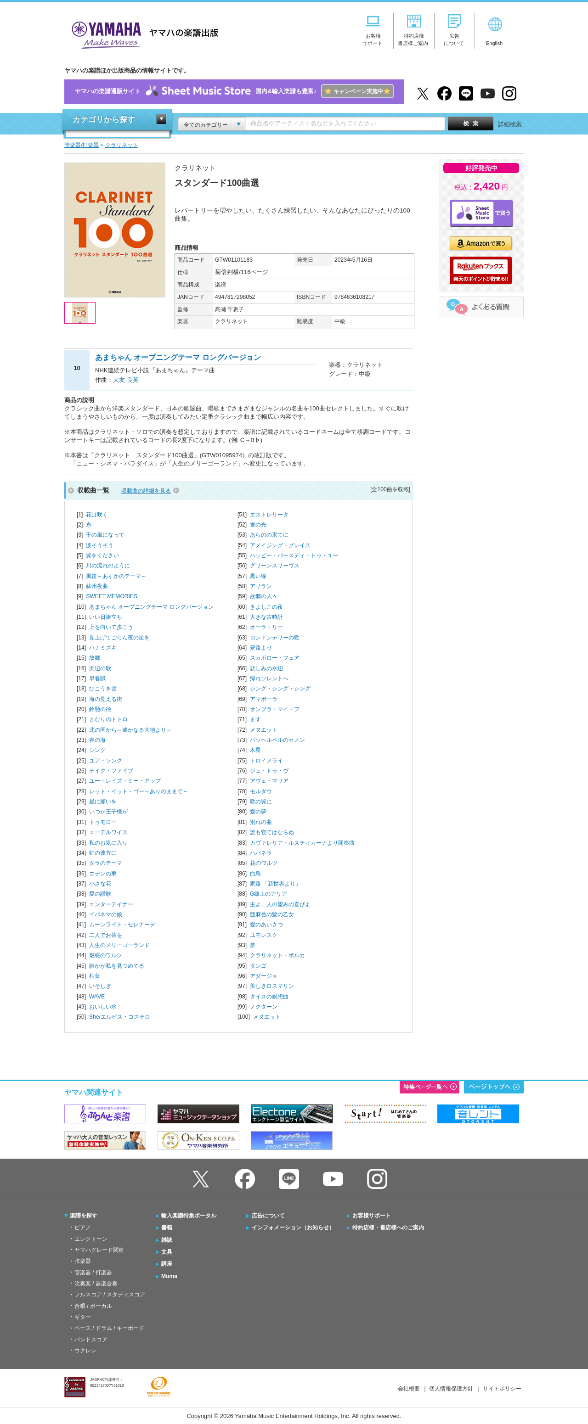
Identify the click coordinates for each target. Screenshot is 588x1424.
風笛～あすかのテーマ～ (116, 576)
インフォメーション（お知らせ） (293, 1227)
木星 (255, 750)
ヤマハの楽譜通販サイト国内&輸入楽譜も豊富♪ (234, 91)
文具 (166, 1252)
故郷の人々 (263, 596)
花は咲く (97, 514)
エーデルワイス (108, 832)
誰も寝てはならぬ (272, 832)
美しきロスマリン (272, 986)
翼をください (102, 555)
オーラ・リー (266, 627)
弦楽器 (82, 1261)
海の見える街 (105, 699)
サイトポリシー (502, 1388)
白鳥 (255, 873)
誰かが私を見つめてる (116, 966)
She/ (119, 1017)
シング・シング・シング (280, 688)
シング (97, 750)
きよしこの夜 (266, 607)
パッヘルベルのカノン (277, 740)
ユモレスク (263, 935)
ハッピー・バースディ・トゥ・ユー (294, 555)
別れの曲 (261, 822)
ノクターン (263, 1007)
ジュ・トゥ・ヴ (269, 771)
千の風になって (105, 535)
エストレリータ (269, 514)
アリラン (261, 586)
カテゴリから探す (104, 119)
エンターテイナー (111, 904)
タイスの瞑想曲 (269, 996)
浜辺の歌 (100, 668)
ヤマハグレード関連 (99, 1250)
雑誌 (166, 1240)
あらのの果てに (269, 535)
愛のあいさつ (266, 924)
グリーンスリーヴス (275, 565)
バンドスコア (90, 1339)
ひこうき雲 (103, 688)
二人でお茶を (105, 935)
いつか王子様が (108, 811)
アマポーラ (263, 699)
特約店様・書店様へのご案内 (388, 1227)
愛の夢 (258, 811)
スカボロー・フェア (275, 658)
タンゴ (258, 966)
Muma (169, 1276)
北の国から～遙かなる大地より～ (130, 730)
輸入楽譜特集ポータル (188, 1215)
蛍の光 (258, 524)
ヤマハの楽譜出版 (142, 33)
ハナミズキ (103, 648)
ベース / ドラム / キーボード (109, 1328)
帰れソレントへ (269, 678)
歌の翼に (261, 801)
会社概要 (409, 1388)
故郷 (94, 658)
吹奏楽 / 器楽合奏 (96, 1283)
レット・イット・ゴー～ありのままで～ (138, 791)
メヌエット (263, 730)
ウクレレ (85, 1350)
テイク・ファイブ (111, 771)
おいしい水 (103, 1007)
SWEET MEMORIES (111, 596)
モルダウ (261, 791)
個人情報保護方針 (451, 1388)
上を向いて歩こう (111, 627)
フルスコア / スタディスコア (109, 1294)
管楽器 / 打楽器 (93, 1272)
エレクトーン (90, 1239)
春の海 (97, 740)
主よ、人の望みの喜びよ (280, 904)
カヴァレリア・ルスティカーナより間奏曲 (302, 843)
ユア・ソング (105, 760)
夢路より (261, 648)
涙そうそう (99, 545)
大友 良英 (126, 379)
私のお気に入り (108, 843)
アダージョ (263, 976)
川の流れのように (108, 565)
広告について (268, 1215)
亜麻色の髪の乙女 (272, 914)
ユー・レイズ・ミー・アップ (125, 781)
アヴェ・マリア (269, 781)
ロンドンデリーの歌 (275, 637)
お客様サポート (371, 1215)
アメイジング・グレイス (280, 545)
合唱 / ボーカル (93, 1306)
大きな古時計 (266, 617)
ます (255, 719)
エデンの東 (103, 873)
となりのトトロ (108, 719)
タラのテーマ (105, 863)
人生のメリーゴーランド (119, 945)
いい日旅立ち (105, 617)
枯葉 (94, 976)
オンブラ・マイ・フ (275, 709)
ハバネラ (261, 853)
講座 (166, 1264)
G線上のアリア (268, 894)
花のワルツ (263, 863)
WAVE (97, 996)
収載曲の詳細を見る (146, 491)
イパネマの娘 (105, 914)
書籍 (166, 1227)
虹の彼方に (103, 853)
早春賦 (97, 678)
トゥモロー (103, 822)
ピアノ (82, 1227)
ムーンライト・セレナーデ (122, 924)
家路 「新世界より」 (275, 883)
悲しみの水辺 (266, 668)
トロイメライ (266, 760)
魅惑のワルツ (105, 955)
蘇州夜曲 (97, 586)
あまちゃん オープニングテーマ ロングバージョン (151, 607)
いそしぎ (100, 986)
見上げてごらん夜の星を (119, 637)
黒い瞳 (258, 576)
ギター (82, 1317)
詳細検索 (510, 124)
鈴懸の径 (100, 709)
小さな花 (100, 883)
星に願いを (103, 801)
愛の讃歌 (100, 894)
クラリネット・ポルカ (277, 955)
